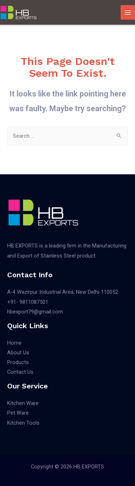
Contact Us (20, 372)
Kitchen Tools (23, 423)
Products (18, 362)
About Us (18, 352)
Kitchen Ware (23, 403)
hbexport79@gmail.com (35, 311)
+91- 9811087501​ (27, 302)
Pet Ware (18, 413)
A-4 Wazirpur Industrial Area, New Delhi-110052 (62, 292)
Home (14, 343)
